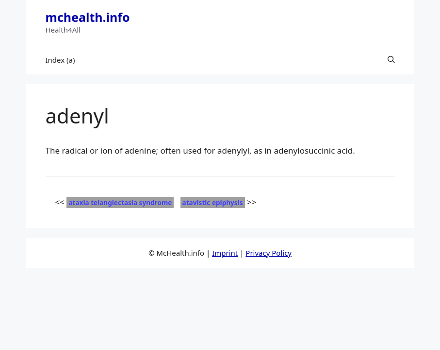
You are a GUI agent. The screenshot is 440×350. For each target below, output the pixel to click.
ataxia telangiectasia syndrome (120, 202)
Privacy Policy (268, 253)
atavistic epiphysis (212, 202)
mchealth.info (88, 17)
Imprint (225, 253)
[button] (391, 59)
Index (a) (60, 60)
